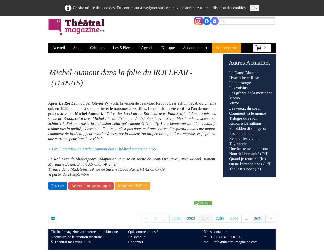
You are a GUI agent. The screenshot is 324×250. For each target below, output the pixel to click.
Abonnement (195, 48)
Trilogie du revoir (243, 118)
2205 (220, 218)
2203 (191, 218)
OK (254, 8)
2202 (177, 218)
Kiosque (168, 48)
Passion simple (241, 133)
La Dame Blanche (243, 72)
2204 (205, 218)
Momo (234, 98)
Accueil (58, 48)
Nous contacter (215, 232)
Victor (234, 103)
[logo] (77, 30)
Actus (77, 48)
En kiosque (136, 237)
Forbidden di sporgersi (247, 128)
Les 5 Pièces (123, 48)
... (164, 218)
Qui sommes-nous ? (143, 232)
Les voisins (238, 88)
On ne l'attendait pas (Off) (250, 164)
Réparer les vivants (244, 138)
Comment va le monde (247, 113)
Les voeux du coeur (245, 108)
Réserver (57, 186)
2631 (258, 218)
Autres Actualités (250, 62)
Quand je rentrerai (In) (247, 159)
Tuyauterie (238, 143)
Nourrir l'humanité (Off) (248, 154)
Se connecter (227, 48)
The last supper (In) (245, 169)
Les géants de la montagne (250, 93)
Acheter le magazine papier (91, 186)
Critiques (97, 48)
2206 (234, 218)
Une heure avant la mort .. (250, 149)
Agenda (147, 48)
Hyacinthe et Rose (244, 78)
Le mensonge (240, 83)
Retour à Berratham (245, 123)
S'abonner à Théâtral (132, 186)
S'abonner (135, 242)
